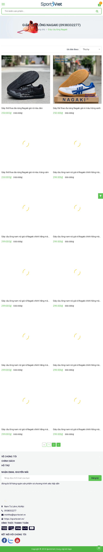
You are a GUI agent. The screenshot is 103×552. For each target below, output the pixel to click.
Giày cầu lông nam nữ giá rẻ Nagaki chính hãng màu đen (27, 301)
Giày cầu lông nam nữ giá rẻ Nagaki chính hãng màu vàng (27, 236)
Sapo (70, 549)
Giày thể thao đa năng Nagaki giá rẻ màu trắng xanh (77, 108)
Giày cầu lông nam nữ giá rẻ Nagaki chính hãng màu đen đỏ (28, 429)
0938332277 (10, 511)
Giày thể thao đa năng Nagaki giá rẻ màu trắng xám (25, 172)
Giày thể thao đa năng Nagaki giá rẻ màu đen (22, 108)
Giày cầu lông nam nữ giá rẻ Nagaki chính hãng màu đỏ (26, 365)
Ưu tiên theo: (73, 49)
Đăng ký (95, 478)
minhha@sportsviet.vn (15, 515)
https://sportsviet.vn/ (14, 519)
